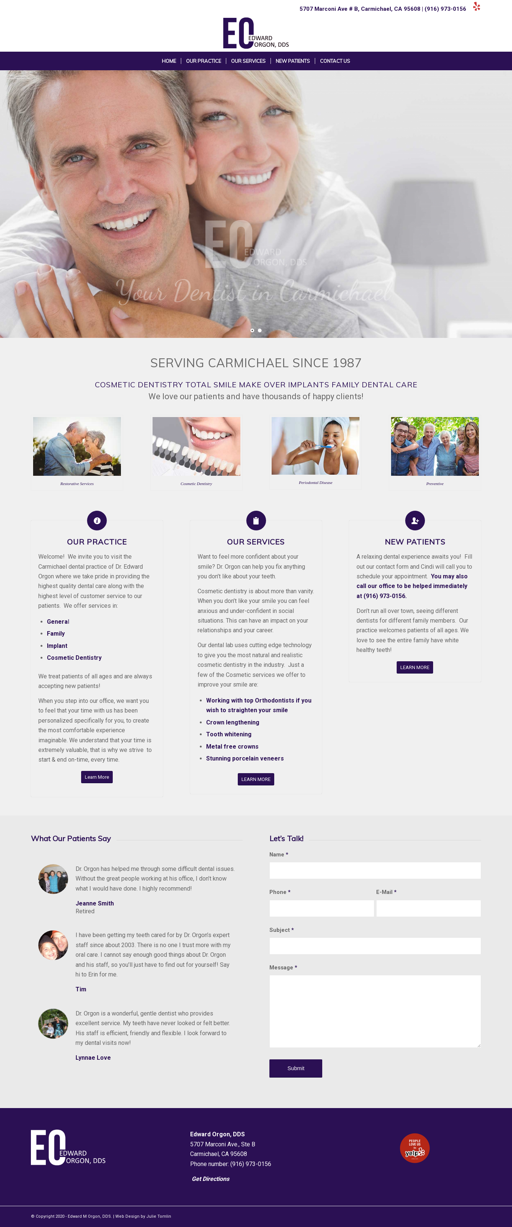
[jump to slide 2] (259, 330)
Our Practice (97, 541)
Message (283, 967)
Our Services (256, 541)
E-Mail (386, 892)
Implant (57, 645)
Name (278, 854)
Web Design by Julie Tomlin (143, 1216)
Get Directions (210, 1178)
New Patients (415, 541)
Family (56, 633)
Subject (281, 930)
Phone (280, 892)
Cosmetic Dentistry (74, 657)
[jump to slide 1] (252, 330)
